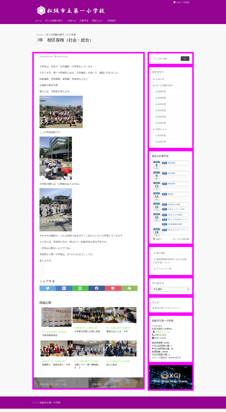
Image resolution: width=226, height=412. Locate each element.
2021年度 (162, 116)
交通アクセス (161, 333)
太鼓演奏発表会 (49, 339)
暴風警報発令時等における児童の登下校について (170, 261)
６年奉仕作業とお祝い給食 (87, 335)
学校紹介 (111, 20)
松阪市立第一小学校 (50, 406)
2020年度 (62, 336)
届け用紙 (160, 253)
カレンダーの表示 (181, 240)
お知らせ (71, 20)
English (178, 2)
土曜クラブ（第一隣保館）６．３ (87, 370)
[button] (157, 239)
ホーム (38, 20)
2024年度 (77, 332)
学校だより (96, 20)
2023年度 (94, 365)
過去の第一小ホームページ (168, 308)
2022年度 (71, 34)
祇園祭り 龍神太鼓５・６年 (56, 368)
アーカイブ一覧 (164, 269)
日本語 (186, 2)
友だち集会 (111, 368)
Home (40, 34)
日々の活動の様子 (54, 20)
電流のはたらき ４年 (117, 335)
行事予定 (83, 20)
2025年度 (162, 91)
